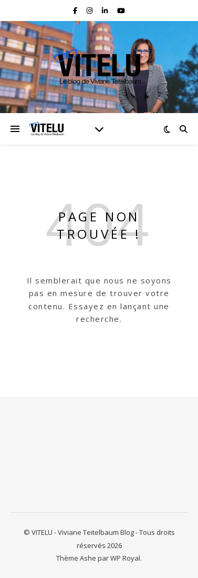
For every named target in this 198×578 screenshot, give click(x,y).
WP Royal (125, 558)
